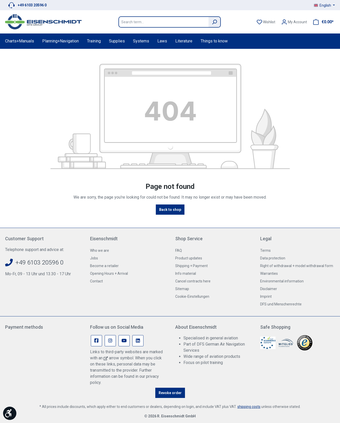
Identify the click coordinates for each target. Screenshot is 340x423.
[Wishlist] (266, 22)
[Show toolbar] (9, 413)
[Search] (215, 22)
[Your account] (294, 22)
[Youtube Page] (124, 340)
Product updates (188, 258)
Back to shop (170, 210)
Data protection (272, 258)
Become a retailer (104, 266)
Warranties (269, 273)
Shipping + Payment (191, 266)
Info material (185, 273)
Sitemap (182, 289)
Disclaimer (268, 289)
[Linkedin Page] (138, 340)
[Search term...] (163, 22)
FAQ (178, 250)
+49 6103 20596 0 (32, 5)
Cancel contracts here (193, 281)
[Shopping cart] (322, 22)
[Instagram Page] (110, 340)
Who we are (99, 250)
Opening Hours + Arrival (109, 273)
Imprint (266, 296)
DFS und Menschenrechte (281, 304)
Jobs (94, 258)
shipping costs (248, 407)
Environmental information (282, 281)
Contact (96, 281)
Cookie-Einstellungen (192, 296)
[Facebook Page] (96, 340)
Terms (265, 250)
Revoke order (170, 393)
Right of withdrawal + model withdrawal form (296, 266)
